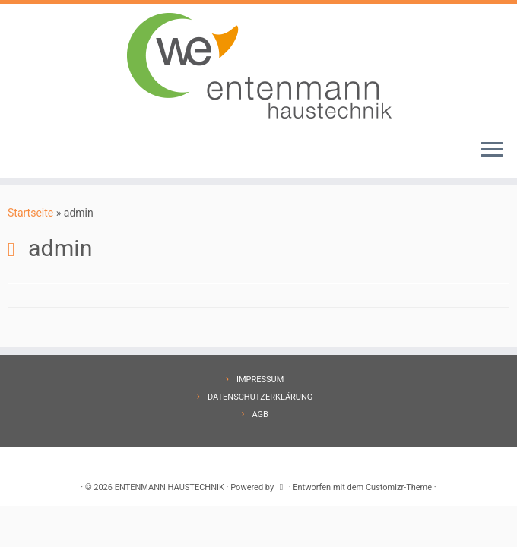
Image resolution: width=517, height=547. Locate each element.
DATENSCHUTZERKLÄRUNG (260, 397)
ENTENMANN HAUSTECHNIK (169, 487)
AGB (260, 414)
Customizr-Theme (399, 487)
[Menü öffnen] (492, 150)
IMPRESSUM (260, 379)
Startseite (30, 213)
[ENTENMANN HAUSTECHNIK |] (258, 65)
